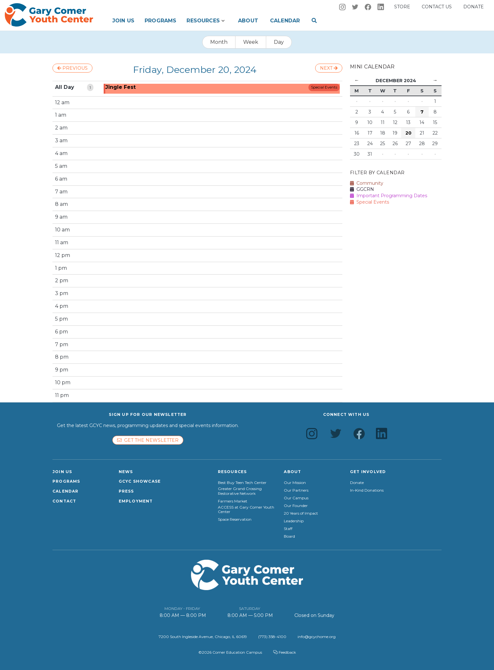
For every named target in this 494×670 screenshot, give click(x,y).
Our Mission (295, 482)
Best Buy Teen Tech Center (242, 482)
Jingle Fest (120, 87)
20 (408, 133)
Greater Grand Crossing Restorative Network (240, 491)
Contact (64, 501)
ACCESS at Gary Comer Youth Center (246, 509)
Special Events (324, 87)
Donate (473, 7)
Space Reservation (234, 519)
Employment (136, 501)
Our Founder (296, 505)
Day (279, 42)
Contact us (437, 7)
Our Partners (296, 490)
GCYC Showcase (140, 481)
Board (289, 536)
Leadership (294, 521)
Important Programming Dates (388, 196)
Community (366, 183)
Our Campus (296, 498)
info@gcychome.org (317, 636)
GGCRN (362, 189)
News (126, 471)
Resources (203, 21)
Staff (288, 528)
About (248, 21)
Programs (160, 21)
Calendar (285, 21)
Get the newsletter (148, 440)
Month (218, 42)
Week (250, 42)
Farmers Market (232, 501)
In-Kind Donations (367, 490)
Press (126, 491)
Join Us (123, 21)
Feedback (284, 652)
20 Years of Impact (301, 513)
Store (402, 7)
